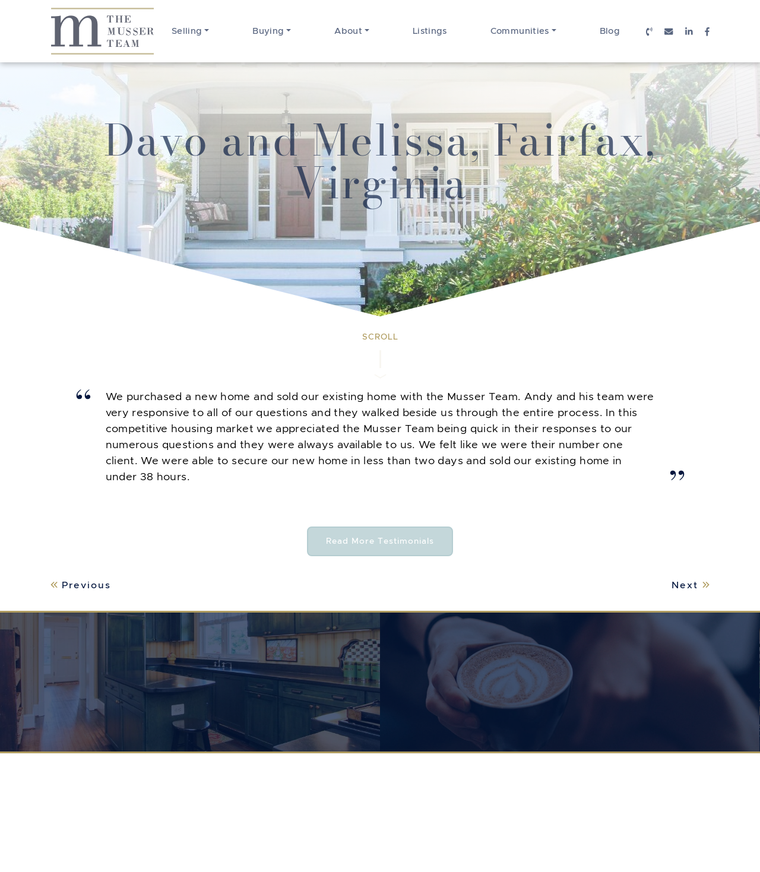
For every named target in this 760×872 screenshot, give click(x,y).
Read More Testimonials (389, 541)
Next (691, 585)
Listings (430, 30)
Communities (519, 30)
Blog (610, 30)
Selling (187, 30)
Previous (80, 585)
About (348, 30)
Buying (268, 30)
